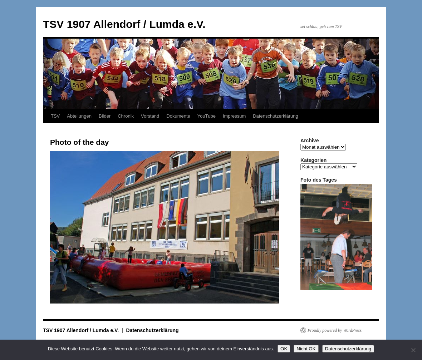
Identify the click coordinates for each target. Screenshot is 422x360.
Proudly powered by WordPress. (335, 330)
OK (283, 348)
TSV (55, 116)
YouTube (206, 116)
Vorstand (150, 116)
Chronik (126, 116)
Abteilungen (79, 116)
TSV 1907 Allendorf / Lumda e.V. (124, 24)
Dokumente (178, 116)
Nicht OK (305, 348)
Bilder (105, 116)
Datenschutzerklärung (275, 116)
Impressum (234, 116)
